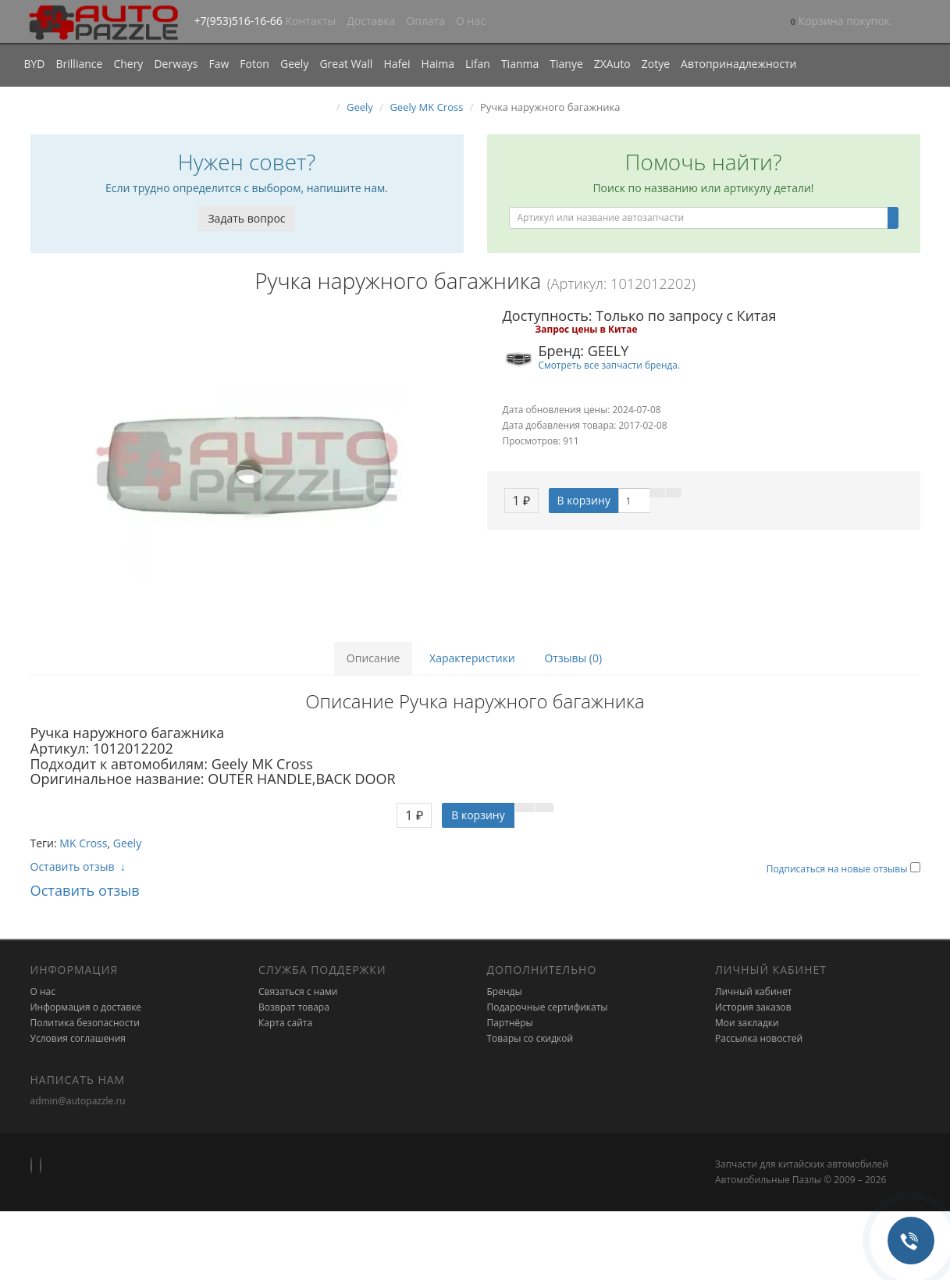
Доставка (371, 20)
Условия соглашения (78, 1038)
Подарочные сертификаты (547, 1007)
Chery (128, 63)
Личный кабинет (753, 991)
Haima (438, 63)
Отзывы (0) (573, 658)
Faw (218, 63)
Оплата (425, 20)
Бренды (504, 991)
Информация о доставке (86, 1007)
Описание (373, 658)
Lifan (477, 63)
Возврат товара (293, 1007)
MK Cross (83, 843)
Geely (294, 63)
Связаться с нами (297, 991)
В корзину (583, 500)
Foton (254, 63)
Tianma (520, 63)
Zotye (656, 63)
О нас (471, 20)
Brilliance (79, 63)
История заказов (753, 1007)
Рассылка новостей (758, 1038)
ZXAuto (612, 63)
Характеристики (472, 658)
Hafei (396, 63)
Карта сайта (285, 1022)
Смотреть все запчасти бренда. (610, 364)
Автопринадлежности (738, 63)
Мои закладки (747, 1022)
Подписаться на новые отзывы (838, 868)
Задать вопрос (246, 218)
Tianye (566, 63)
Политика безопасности (85, 1022)
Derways (175, 63)
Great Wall (345, 63)
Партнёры (510, 1022)
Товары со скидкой (530, 1038)
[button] (842, 22)
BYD (34, 63)
